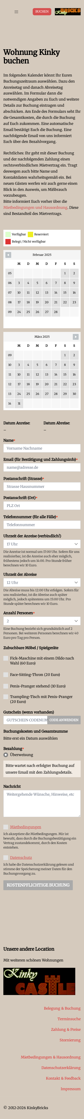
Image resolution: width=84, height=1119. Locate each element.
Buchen (42, 11)
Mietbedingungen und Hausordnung (35, 207)
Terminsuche (69, 1019)
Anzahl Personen (19, 613)
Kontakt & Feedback (63, 1078)
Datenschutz (21, 857)
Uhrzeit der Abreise (20, 574)
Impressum (71, 1089)
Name (9, 440)
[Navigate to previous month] (8, 255)
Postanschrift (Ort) (20, 497)
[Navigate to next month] (76, 337)
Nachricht (12, 786)
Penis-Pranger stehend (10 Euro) (34, 686)
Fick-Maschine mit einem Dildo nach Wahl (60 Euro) (38, 660)
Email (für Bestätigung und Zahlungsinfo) (40, 459)
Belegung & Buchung (62, 1008)
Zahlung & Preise (66, 1029)
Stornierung (70, 1040)
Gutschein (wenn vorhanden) (28, 712)
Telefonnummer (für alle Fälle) (30, 517)
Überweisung (18, 754)
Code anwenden (64, 720)
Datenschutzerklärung (61, 1067)
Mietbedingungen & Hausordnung (51, 1057)
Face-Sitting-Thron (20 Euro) (31, 674)
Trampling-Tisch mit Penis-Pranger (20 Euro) (38, 699)
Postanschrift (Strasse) (23, 478)
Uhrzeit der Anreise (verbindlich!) (32, 536)
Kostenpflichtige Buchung (38, 885)
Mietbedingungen (25, 827)
